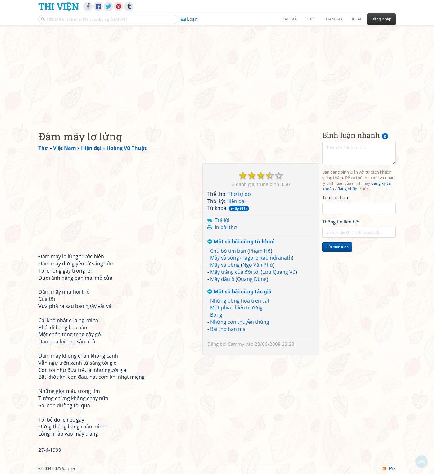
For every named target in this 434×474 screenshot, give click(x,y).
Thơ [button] (310, 19)
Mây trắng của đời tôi (235, 272)
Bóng (216, 314)
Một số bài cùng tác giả (239, 292)
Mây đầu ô (222, 279)
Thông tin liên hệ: (340, 222)
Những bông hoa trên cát (239, 300)
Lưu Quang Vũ (279, 272)
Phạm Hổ (260, 250)
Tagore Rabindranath (267, 257)
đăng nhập (347, 189)
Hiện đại (236, 201)
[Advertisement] (217, 72)
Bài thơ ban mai (228, 329)
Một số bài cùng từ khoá (241, 242)
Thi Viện (58, 6)
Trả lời (222, 220)
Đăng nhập (381, 19)
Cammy (236, 344)
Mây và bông (225, 264)
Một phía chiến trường (236, 307)
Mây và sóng (224, 257)
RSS (389, 468)
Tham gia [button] (333, 19)
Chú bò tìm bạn (228, 250)
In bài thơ (226, 227)
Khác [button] (357, 19)
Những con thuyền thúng (239, 321)
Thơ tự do (239, 194)
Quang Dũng (252, 279)
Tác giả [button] (289, 19)
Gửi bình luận (337, 247)
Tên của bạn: (335, 197)
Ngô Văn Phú (257, 264)
